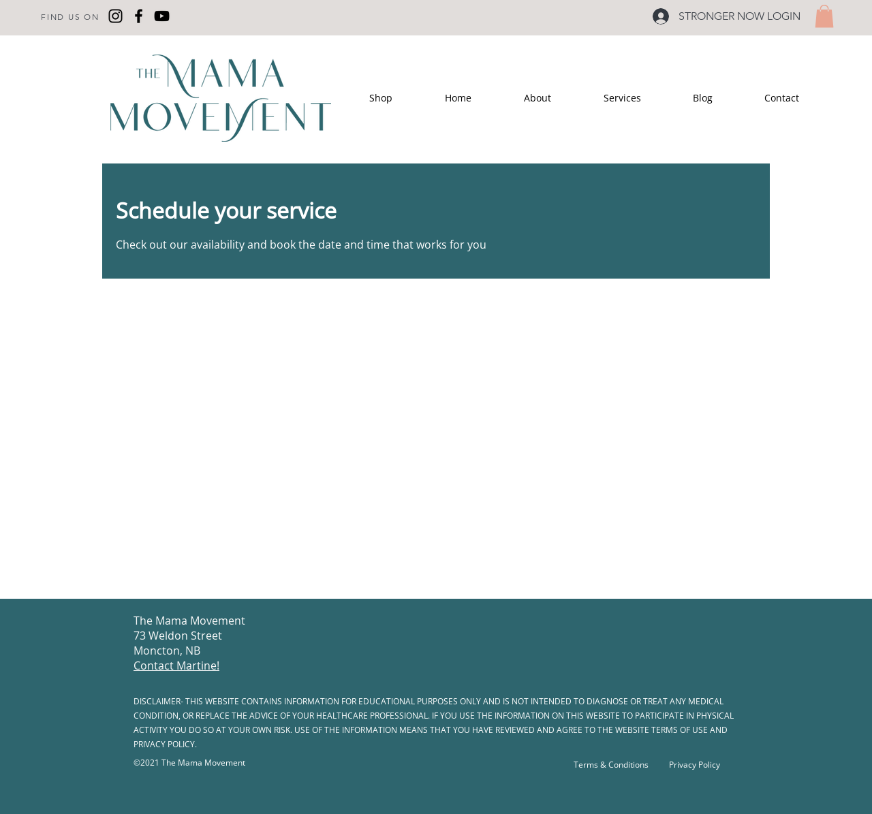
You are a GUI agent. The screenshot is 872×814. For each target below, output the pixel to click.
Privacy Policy (694, 764)
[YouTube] (162, 16)
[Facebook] (138, 16)
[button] (824, 16)
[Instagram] (115, 16)
